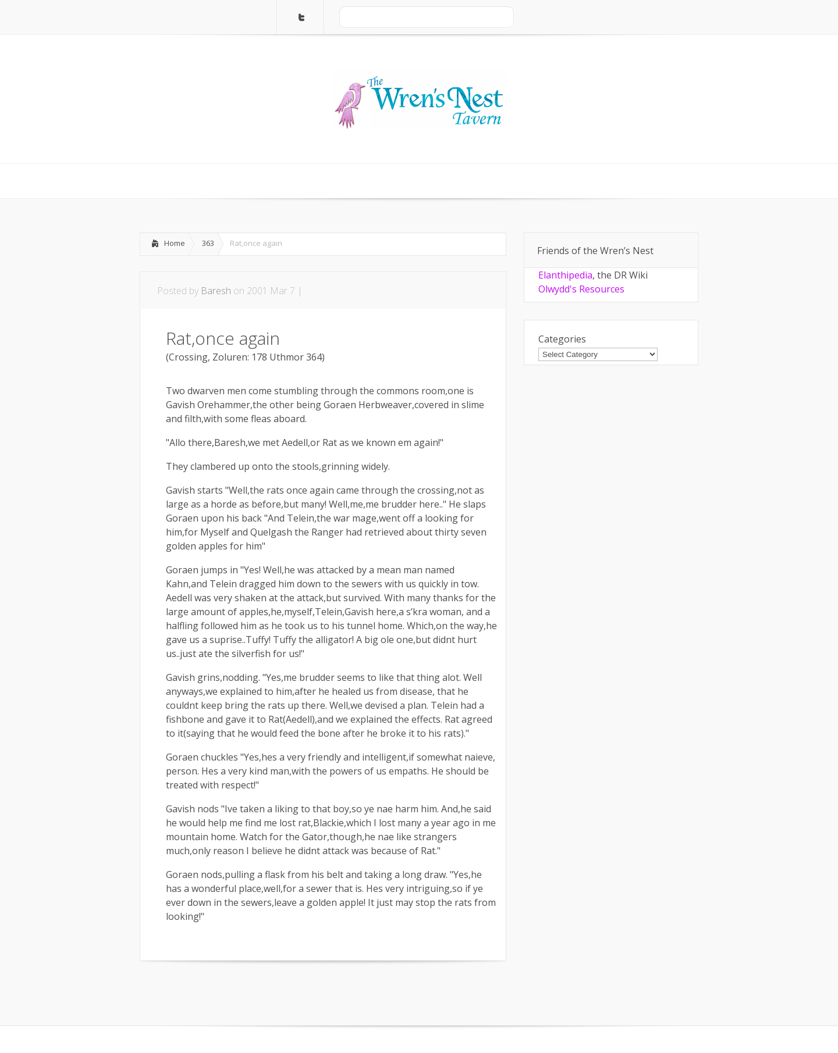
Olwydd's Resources (581, 289)
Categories (562, 339)
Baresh (216, 290)
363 (208, 243)
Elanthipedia (565, 275)
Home (174, 243)
